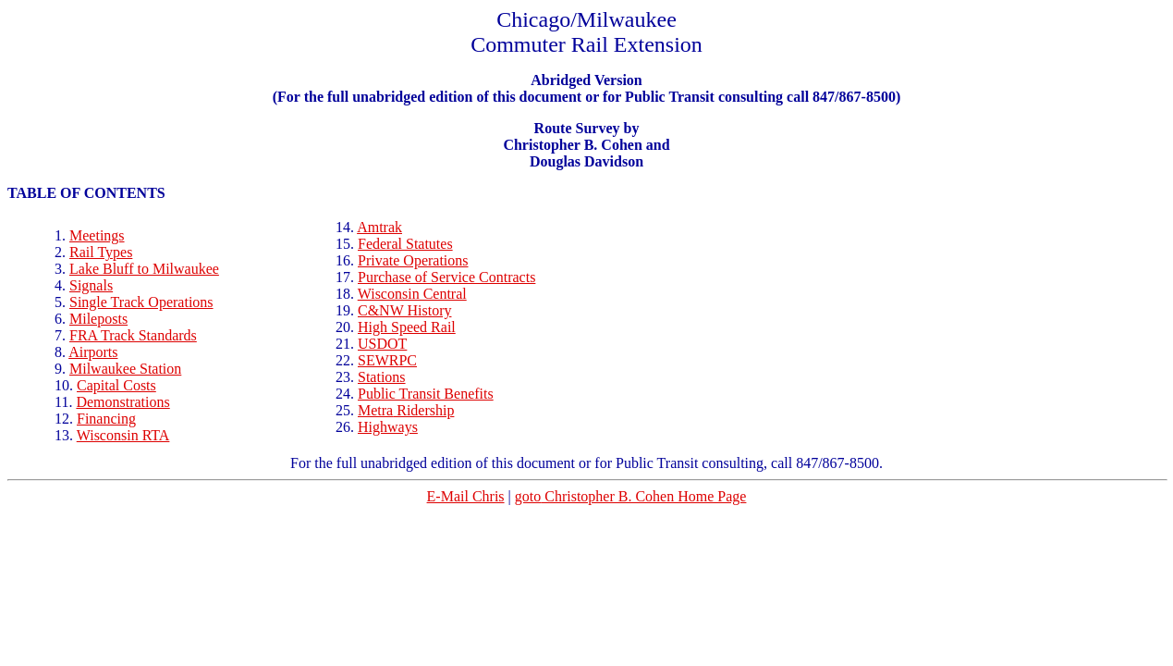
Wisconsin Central (412, 294)
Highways (388, 427)
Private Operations (413, 260)
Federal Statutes (405, 244)
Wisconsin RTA (123, 435)
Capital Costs (116, 385)
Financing (106, 418)
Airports (92, 352)
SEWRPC (387, 360)
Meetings (97, 235)
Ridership (406, 410)
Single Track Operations (141, 302)
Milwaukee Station (125, 368)
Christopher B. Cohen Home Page (631, 496)
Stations (382, 377)
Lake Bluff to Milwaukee (144, 269)
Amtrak (379, 227)
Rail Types (100, 252)
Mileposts (98, 319)
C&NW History (404, 310)
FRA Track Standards (133, 335)
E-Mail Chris (466, 496)
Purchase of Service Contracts (446, 277)
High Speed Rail (407, 327)
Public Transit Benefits (426, 393)
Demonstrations (122, 402)
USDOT (382, 344)
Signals (91, 285)
